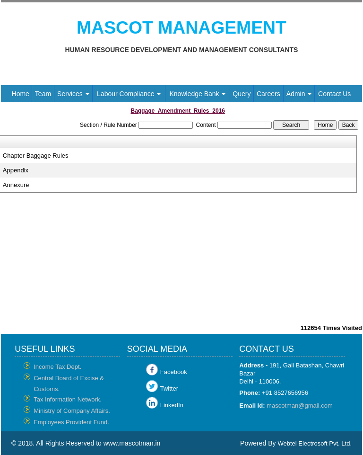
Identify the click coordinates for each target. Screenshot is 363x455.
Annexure (16, 184)
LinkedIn (171, 405)
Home (20, 94)
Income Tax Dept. (57, 366)
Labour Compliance (129, 94)
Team (43, 94)
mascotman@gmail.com (300, 405)
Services (73, 94)
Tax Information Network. (68, 399)
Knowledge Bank (197, 94)
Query (242, 94)
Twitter (169, 388)
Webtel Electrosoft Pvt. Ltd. (314, 443)
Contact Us (334, 94)
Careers (268, 94)
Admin (299, 94)
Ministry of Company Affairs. (72, 410)
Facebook (173, 371)
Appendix (15, 170)
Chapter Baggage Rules (36, 155)
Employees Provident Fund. (71, 422)
